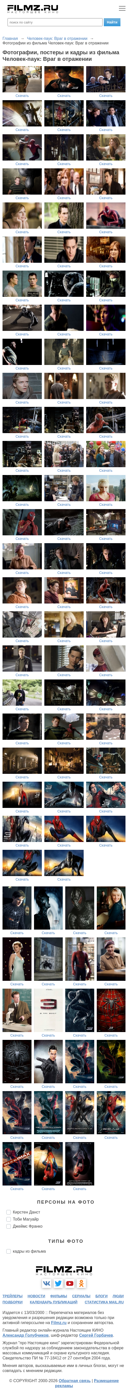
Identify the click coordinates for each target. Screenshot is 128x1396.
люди (118, 1296)
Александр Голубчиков (26, 1335)
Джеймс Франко (28, 1226)
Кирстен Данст (26, 1212)
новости (36, 1296)
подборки (13, 1302)
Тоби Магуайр (26, 1219)
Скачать (22, 96)
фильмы (58, 1296)
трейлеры (13, 1296)
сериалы (81, 1296)
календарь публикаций (54, 1302)
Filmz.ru (59, 1323)
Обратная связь (75, 1381)
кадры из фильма (29, 1251)
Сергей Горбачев (96, 1335)
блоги (101, 1296)
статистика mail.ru (104, 1302)
